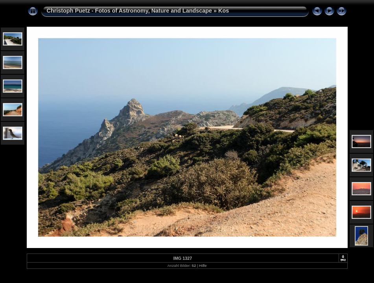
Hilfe (202, 265)
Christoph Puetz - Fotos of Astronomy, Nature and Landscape (129, 10)
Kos (223, 10)
